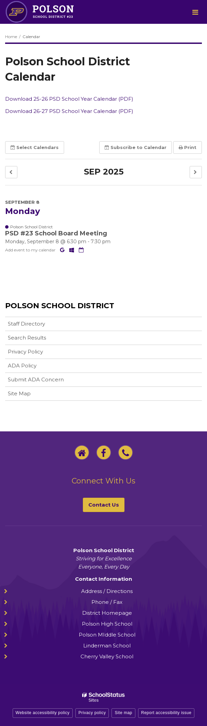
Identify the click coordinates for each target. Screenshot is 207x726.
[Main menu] (195, 12)
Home (11, 36)
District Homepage (107, 613)
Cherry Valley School (106, 656)
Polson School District (59, 305)
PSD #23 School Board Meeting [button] (56, 233)
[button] (11, 172)
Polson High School (107, 624)
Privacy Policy (25, 351)
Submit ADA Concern (36, 379)
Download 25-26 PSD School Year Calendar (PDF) (69, 99)
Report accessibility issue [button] (166, 712)
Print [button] (187, 147)
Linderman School (107, 645)
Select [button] (35, 147)
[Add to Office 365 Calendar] (72, 250)
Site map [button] (123, 712)
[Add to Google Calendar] (63, 250)
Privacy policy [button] (92, 712)
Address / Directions (107, 591)
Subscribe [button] (135, 147)
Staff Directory (26, 323)
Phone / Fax (106, 602)
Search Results (27, 337)
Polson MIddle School (107, 634)
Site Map (19, 393)
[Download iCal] (81, 250)
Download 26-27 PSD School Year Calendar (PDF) (69, 111)
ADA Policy (22, 365)
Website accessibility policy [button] (43, 712)
